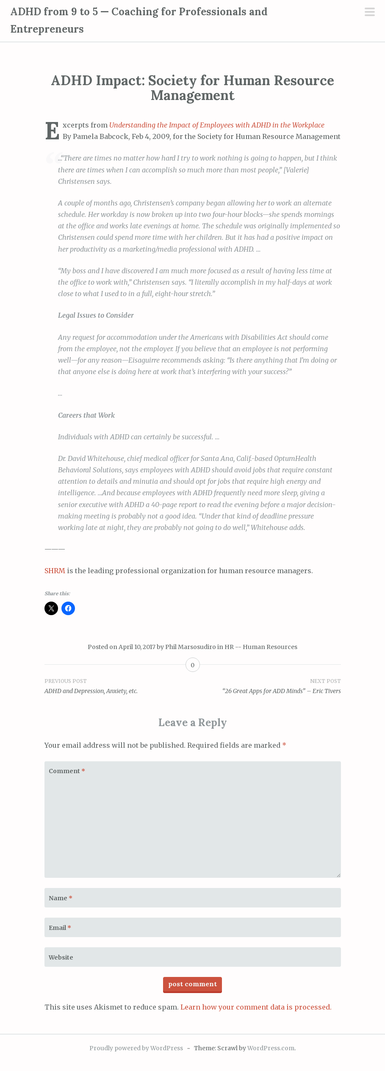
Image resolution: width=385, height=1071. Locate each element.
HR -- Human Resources (260, 647)
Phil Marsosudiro (190, 647)
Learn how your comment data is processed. (256, 1007)
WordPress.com (270, 1048)
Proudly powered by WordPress (136, 1048)
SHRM (54, 570)
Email (60, 928)
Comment (67, 771)
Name (60, 898)
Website (61, 957)
